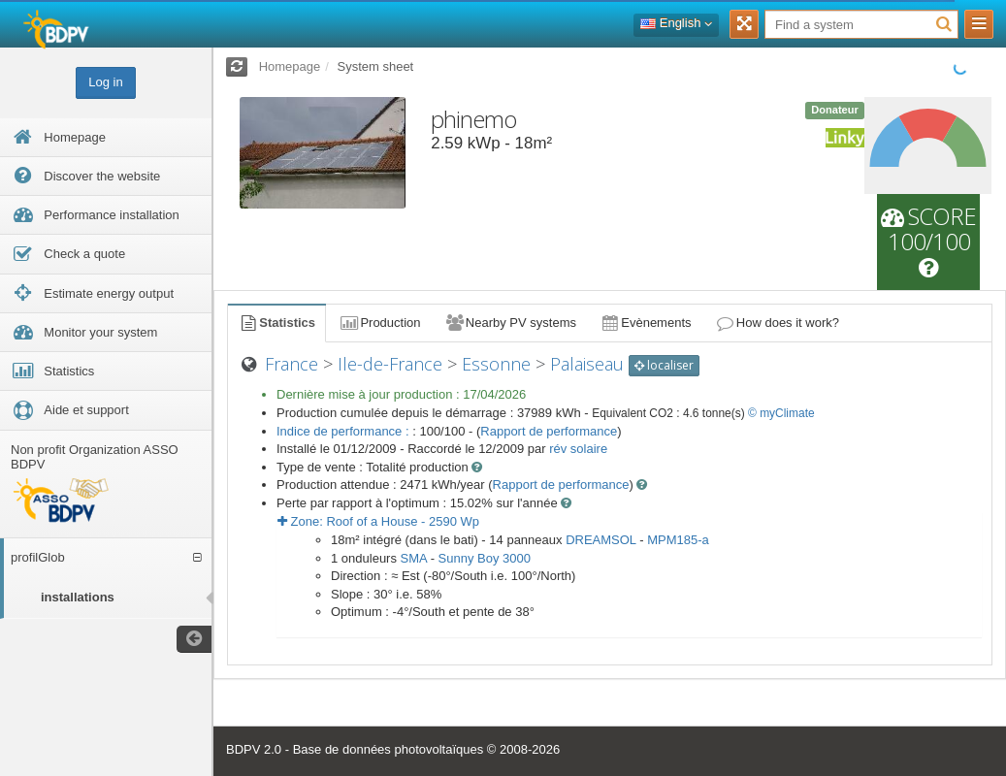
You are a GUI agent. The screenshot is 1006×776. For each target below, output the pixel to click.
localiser (664, 365)
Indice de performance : (344, 431)
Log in (105, 82)
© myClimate (781, 413)
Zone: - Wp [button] (378, 521)
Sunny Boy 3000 (484, 558)
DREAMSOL (600, 540)
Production (379, 322)
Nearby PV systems (510, 322)
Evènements (646, 322)
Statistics (276, 322)
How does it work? (777, 322)
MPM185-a (678, 540)
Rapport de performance (548, 431)
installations (77, 597)
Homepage (290, 66)
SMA (414, 558)
